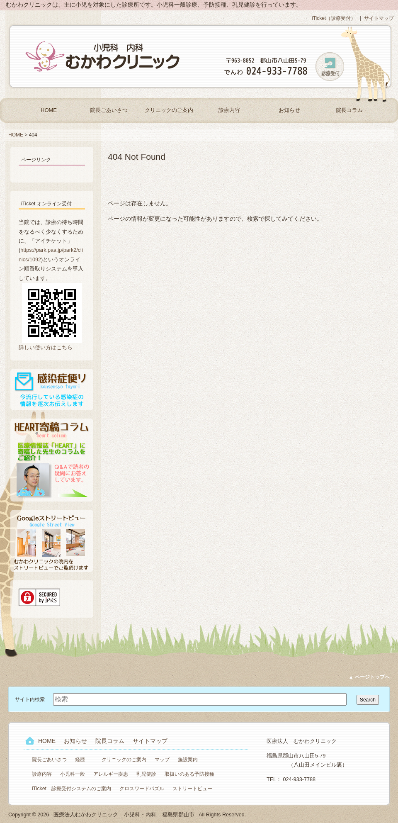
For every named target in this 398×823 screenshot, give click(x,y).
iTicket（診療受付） (334, 18)
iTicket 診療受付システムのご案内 (71, 788)
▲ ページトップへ (369, 677)
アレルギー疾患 (110, 774)
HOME (49, 110)
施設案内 (188, 759)
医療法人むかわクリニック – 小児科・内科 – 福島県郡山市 (104, 56)
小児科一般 (72, 774)
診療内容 (229, 110)
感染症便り (51, 389)
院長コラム (349, 110)
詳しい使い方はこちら (46, 348)
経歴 (80, 759)
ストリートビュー (192, 788)
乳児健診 (146, 774)
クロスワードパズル (141, 788)
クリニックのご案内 (169, 110)
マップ (162, 759)
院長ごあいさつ (109, 110)
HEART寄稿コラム (51, 460)
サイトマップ (379, 18)
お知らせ (289, 110)
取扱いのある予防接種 (189, 774)
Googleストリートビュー (51, 541)
